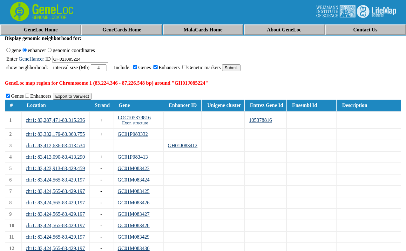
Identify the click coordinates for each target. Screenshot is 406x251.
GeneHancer (31, 59)
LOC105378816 (134, 117)
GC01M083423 (133, 168)
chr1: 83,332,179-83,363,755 (55, 134)
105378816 (260, 120)
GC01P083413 (133, 157)
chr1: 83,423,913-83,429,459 (55, 168)
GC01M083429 (133, 237)
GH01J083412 (182, 145)
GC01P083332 (133, 134)
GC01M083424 (133, 179)
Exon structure (135, 123)
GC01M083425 (133, 191)
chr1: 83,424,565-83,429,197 (55, 179)
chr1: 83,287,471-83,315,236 (55, 120)
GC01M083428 (133, 225)
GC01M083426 (133, 202)
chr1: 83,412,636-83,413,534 (55, 145)
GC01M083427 (133, 214)
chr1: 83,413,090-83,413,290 (55, 157)
